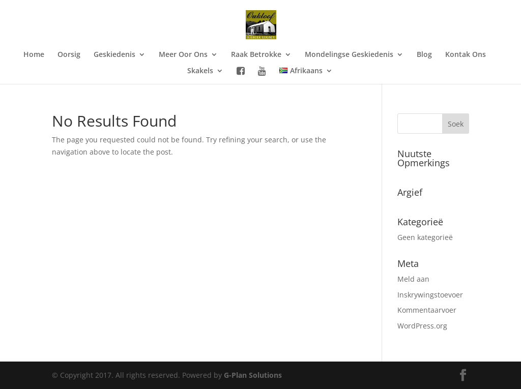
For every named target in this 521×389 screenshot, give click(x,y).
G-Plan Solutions (253, 375)
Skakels (200, 71)
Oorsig (68, 55)
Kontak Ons (465, 55)
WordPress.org (422, 326)
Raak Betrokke (256, 55)
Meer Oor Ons (183, 55)
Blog (424, 55)
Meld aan (413, 279)
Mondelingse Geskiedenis (349, 55)
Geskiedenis (114, 55)
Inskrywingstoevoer (430, 295)
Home (33, 55)
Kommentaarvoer (426, 310)
